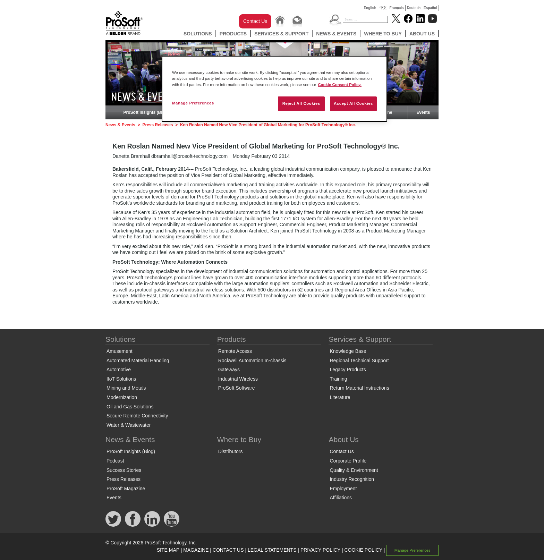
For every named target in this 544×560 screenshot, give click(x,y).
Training (338, 379)
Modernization (122, 397)
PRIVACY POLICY (320, 550)
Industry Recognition (352, 479)
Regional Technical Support (359, 360)
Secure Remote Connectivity (137, 415)
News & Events (336, 33)
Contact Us (255, 21)
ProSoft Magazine (126, 488)
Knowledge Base (348, 351)
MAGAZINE (196, 550)
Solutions (198, 33)
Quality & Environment (354, 470)
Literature (340, 397)
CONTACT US (228, 550)
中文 (383, 8)
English (370, 8)
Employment (343, 488)
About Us (422, 33)
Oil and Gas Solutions (130, 406)
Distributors (230, 451)
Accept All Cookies (353, 103)
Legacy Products (348, 369)
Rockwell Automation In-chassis (252, 360)
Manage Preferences (412, 550)
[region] (274, 88)
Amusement (120, 351)
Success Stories (124, 470)
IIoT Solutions (121, 379)
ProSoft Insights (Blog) (146, 112)
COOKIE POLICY (363, 550)
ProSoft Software (236, 388)
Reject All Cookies (301, 103)
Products (233, 33)
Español (430, 8)
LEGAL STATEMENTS (272, 550)
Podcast (115, 461)
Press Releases (157, 124)
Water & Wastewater (129, 425)
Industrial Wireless (238, 379)
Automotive (119, 369)
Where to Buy (383, 33)
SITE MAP (168, 550)
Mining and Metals (126, 388)
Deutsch (413, 8)
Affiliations (341, 497)
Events (423, 112)
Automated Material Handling (138, 360)
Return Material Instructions (359, 388)
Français (397, 8)
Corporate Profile (348, 461)
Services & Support (281, 33)
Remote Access (235, 351)
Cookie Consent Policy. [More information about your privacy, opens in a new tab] (340, 85)
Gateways (229, 369)
